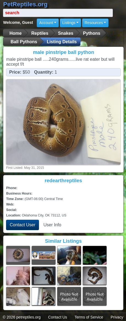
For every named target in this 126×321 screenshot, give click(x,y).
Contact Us (57, 317)
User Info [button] (52, 224)
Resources (94, 23)
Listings (68, 23)
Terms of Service (89, 317)
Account (46, 23)
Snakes (65, 33)
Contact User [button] (22, 224)
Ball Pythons (23, 41)
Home (15, 33)
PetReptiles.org (25, 4)
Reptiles (39, 33)
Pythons (91, 33)
